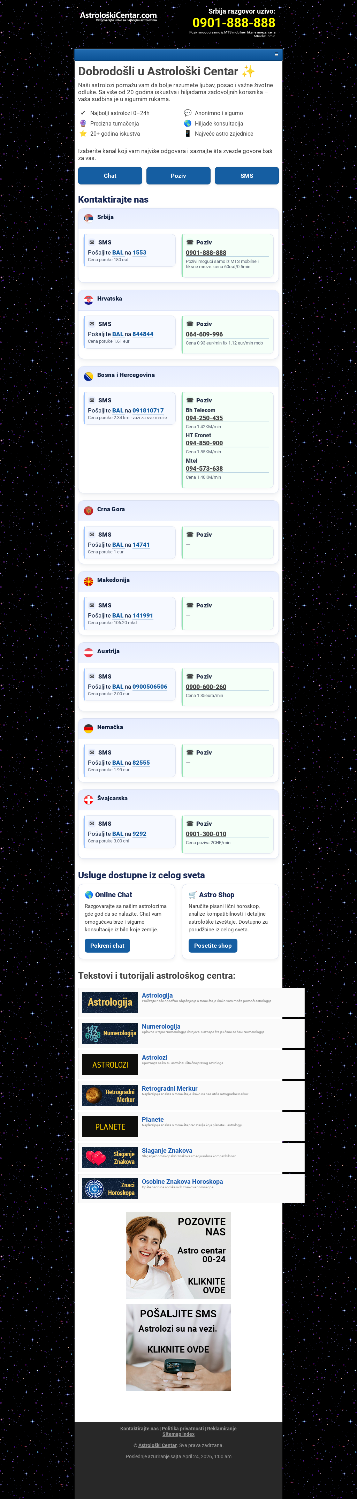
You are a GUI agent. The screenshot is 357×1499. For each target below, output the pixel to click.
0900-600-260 (206, 686)
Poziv (179, 175)
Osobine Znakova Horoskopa (182, 1181)
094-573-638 (204, 468)
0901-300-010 (206, 834)
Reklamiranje (222, 1428)
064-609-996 (204, 334)
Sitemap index (178, 1434)
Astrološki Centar (157, 1445)
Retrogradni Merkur (170, 1088)
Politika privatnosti (183, 1428)
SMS (247, 175)
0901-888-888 (206, 252)
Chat (110, 175)
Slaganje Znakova (167, 1150)
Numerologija (161, 1026)
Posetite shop (213, 945)
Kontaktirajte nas (139, 1428)
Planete (153, 1119)
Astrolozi (154, 1057)
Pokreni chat (107, 945)
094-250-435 (204, 418)
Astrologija (157, 995)
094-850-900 (204, 443)
